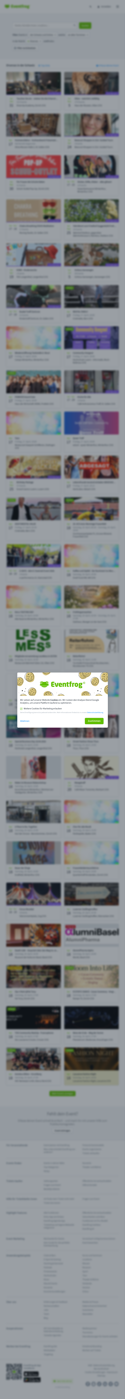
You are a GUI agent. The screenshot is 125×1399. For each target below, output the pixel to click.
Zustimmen (94, 721)
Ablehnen (24, 721)
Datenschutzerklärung (95, 712)
